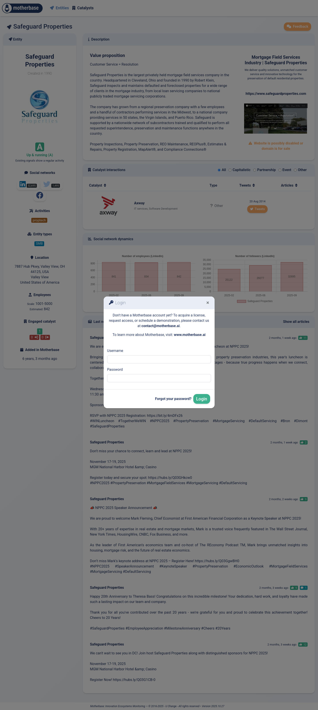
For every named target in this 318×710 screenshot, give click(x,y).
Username (115, 351)
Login (201, 399)
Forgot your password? (173, 399)
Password (115, 369)
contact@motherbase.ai (160, 326)
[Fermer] (208, 302)
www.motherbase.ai (189, 335)
